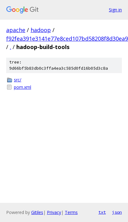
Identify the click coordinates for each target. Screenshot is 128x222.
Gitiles (37, 212)
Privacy (54, 212)
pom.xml (22, 87)
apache (15, 30)
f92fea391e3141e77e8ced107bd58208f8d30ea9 (67, 38)
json (117, 212)
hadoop (41, 30)
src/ (17, 80)
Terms (71, 212)
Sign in (115, 10)
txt (102, 212)
